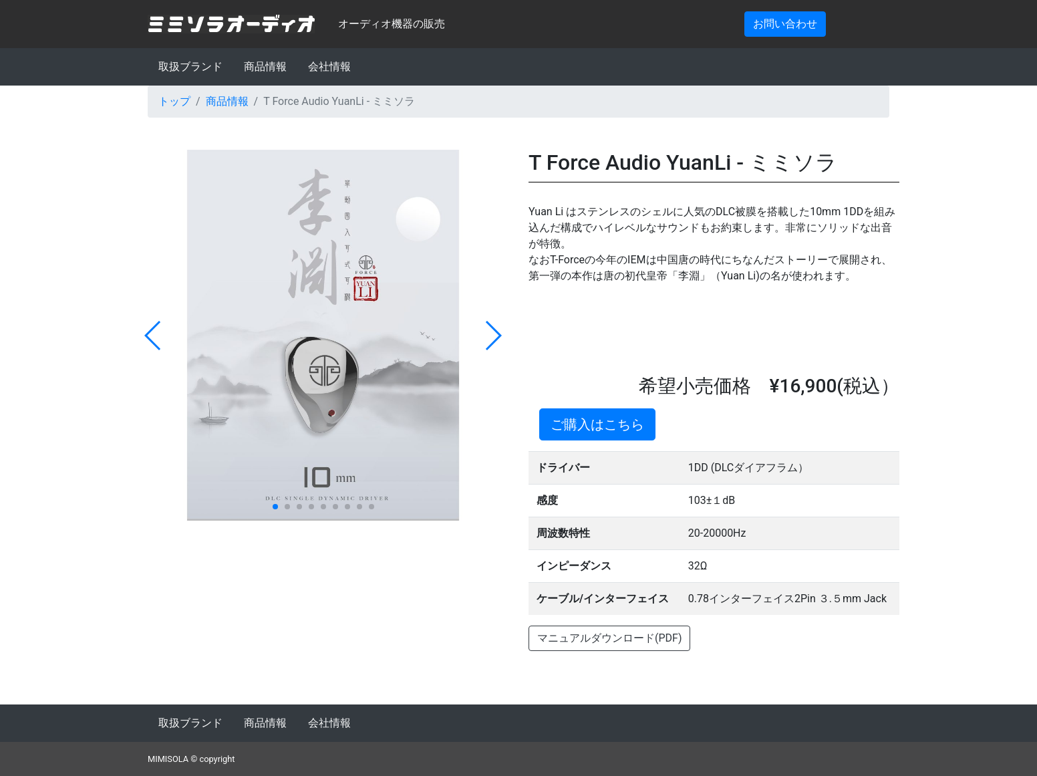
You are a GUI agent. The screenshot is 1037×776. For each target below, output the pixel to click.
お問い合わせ (785, 23)
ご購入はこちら (597, 424)
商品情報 (265, 66)
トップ (174, 101)
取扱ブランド (190, 66)
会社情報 (329, 66)
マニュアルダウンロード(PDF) (609, 638)
